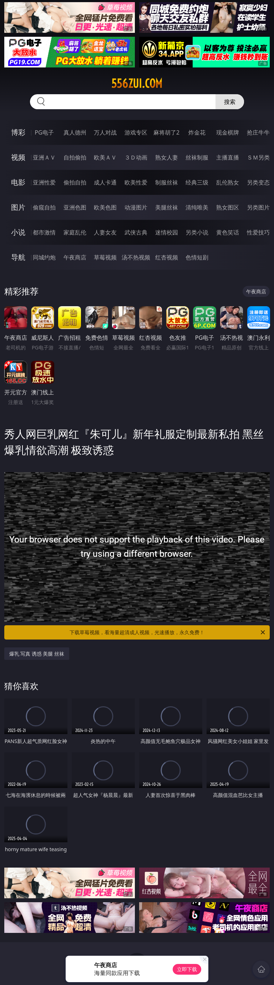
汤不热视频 (136, 257)
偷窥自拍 (44, 207)
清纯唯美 (197, 207)
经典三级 (197, 182)
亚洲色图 (75, 207)
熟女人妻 (166, 157)
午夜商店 (75, 257)
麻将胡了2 (166, 132)
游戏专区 (136, 132)
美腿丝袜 (166, 207)
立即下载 (187, 969)
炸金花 (197, 132)
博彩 (18, 132)
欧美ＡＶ (105, 157)
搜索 (229, 102)
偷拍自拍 (75, 182)
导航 (18, 257)
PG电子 (44, 132)
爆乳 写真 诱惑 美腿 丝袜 (37, 653)
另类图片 (258, 207)
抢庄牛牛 (258, 132)
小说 (18, 232)
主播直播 (227, 157)
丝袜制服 (197, 157)
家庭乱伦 (75, 232)
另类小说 (197, 232)
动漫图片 (136, 207)
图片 (18, 207)
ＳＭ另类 (258, 157)
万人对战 (105, 132)
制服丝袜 (166, 182)
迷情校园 (166, 232)
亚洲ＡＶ (44, 157)
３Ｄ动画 (136, 157)
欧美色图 (105, 207)
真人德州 (75, 132)
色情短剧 (197, 257)
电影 (18, 182)
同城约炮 (44, 257)
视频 (18, 157)
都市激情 (44, 232)
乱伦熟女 (227, 182)
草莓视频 (105, 257)
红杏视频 (166, 257)
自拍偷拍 (75, 157)
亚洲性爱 (44, 182)
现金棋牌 (227, 132)
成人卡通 (105, 182)
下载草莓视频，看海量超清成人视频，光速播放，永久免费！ (168, 632)
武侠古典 (136, 232)
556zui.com (136, 83)
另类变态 (258, 182)
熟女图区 (227, 207)
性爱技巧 (258, 232)
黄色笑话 (227, 232)
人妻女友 (105, 232)
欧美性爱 (136, 182)
